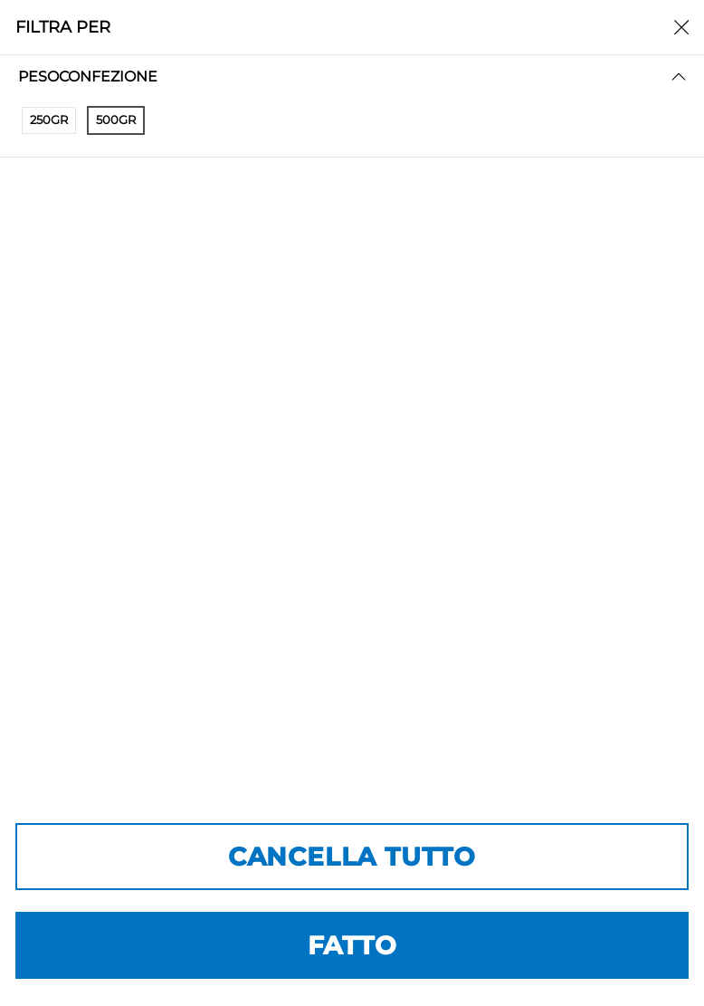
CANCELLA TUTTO (352, 856)
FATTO (352, 945)
